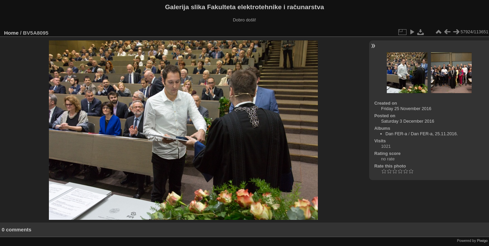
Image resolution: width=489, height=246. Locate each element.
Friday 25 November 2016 (406, 108)
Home (11, 33)
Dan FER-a (396, 133)
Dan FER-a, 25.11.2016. (434, 133)
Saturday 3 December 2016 (407, 121)
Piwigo (482, 241)
